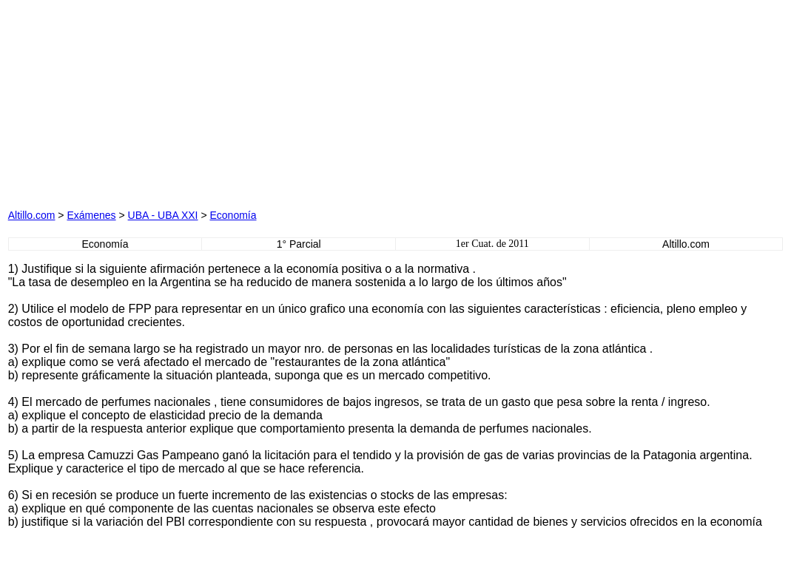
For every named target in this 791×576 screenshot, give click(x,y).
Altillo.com (31, 215)
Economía (232, 215)
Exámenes (91, 215)
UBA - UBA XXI (163, 215)
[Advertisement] (246, 100)
